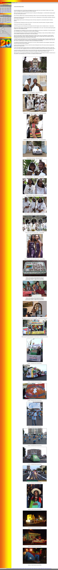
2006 (34, 568)
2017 (50, 568)
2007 (37, 568)
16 (0, 10)
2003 (28, 568)
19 (5, 10)
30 (0, 12)
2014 (46, 568)
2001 (23, 568)
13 (7, 9)
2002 (26, 568)
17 (2, 10)
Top (15, 568)
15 (10, 9)
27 (7, 11)
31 (2, 12)
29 (10, 11)
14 (8, 9)
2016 (48, 568)
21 (8, 10)
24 (2, 11)
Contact (13, 568)
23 (0, 11)
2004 (30, 568)
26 (5, 11)
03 (7, 17)
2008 (39, 568)
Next (18, 568)
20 (7, 10)
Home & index (9, 568)
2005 (32, 568)
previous (8, 22)
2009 (41, 568)
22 (10, 10)
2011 (43, 568)
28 (8, 11)
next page (1, 22)
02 (5, 17)
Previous (20, 568)
